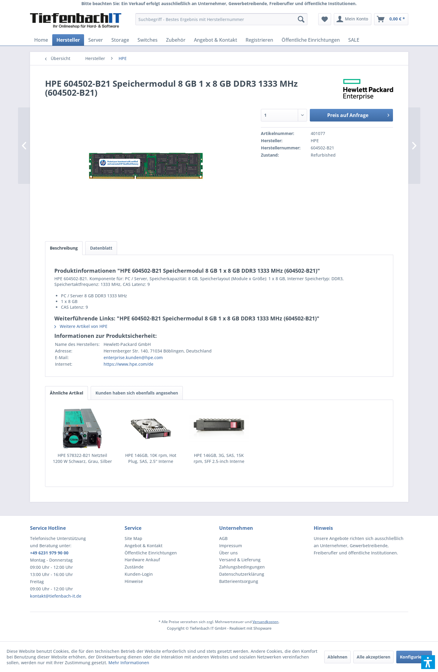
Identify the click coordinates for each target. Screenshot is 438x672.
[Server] (95, 40)
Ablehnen (337, 657)
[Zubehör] (176, 40)
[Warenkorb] (391, 19)
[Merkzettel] (324, 19)
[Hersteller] (68, 40)
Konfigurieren (414, 657)
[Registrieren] (259, 40)
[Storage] (120, 40)
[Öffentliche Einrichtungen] (310, 40)
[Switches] (147, 40)
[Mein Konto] (352, 19)
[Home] (41, 40)
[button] (428, 662)
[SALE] (354, 40)
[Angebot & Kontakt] (215, 40)
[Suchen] (301, 19)
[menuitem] (221, 19)
